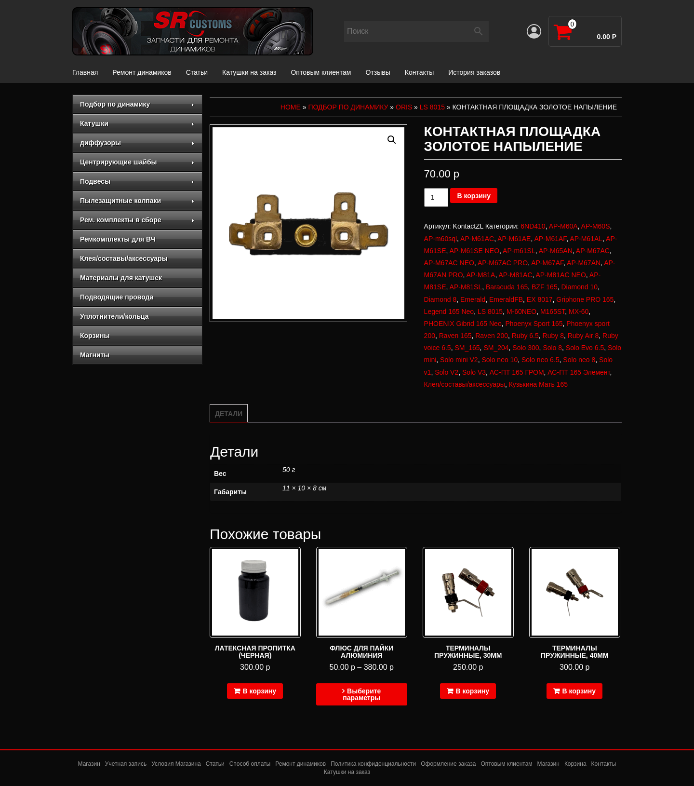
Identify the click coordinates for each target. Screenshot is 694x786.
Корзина (575, 763)
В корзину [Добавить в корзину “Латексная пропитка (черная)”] (259, 691)
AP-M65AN (556, 251)
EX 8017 (540, 299)
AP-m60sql (440, 239)
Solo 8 (552, 348)
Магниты (94, 355)
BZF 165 (545, 287)
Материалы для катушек (121, 278)
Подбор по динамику (137, 104)
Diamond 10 (579, 287)
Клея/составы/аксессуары (124, 258)
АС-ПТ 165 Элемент (578, 372)
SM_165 (467, 348)
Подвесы (137, 181)
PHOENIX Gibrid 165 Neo (463, 323)
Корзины (94, 335)
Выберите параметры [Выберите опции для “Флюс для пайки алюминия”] (362, 694)
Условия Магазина (176, 763)
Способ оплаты (250, 763)
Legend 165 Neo (449, 311)
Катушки (137, 123)
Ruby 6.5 (525, 335)
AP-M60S (595, 226)
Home (290, 107)
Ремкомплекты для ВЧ (117, 239)
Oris (404, 107)
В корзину (474, 196)
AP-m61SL (519, 251)
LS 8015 (432, 107)
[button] (391, 140)
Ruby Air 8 (583, 335)
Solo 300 (525, 348)
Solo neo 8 (579, 360)
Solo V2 (446, 372)
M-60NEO (521, 311)
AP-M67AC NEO (449, 263)
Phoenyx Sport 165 (533, 323)
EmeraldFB (506, 299)
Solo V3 (474, 372)
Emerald (472, 299)
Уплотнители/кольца (114, 316)
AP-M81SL (466, 287)
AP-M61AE (514, 239)
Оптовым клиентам (321, 72)
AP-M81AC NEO (561, 275)
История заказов (474, 72)
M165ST (552, 311)
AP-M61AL (586, 239)
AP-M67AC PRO (503, 263)
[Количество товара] (436, 197)
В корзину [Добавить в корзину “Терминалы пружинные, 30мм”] (472, 691)
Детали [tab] (228, 414)
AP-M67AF (547, 263)
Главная (85, 72)
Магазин (89, 763)
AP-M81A (481, 275)
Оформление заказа (448, 763)
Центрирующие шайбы (137, 162)
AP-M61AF (550, 239)
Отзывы (377, 72)
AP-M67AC (593, 251)
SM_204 (495, 348)
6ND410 (532, 226)
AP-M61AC (477, 239)
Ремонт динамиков (141, 72)
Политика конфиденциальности (373, 763)
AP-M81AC (515, 275)
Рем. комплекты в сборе (137, 220)
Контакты (419, 72)
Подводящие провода (116, 297)
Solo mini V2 (459, 360)
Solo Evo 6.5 (585, 348)
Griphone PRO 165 (585, 299)
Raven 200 (491, 335)
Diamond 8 (440, 299)
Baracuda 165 (507, 287)
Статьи (197, 72)
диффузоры (137, 143)
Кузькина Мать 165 (538, 384)
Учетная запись (126, 763)
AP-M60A (563, 226)
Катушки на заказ (249, 72)
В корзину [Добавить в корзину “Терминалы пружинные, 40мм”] (579, 691)
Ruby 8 (553, 335)
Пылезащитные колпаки (137, 200)
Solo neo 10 (499, 360)
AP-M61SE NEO (474, 251)
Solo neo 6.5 (540, 360)
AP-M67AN (584, 263)
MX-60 (578, 311)
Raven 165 (455, 335)
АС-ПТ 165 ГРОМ (517, 372)
